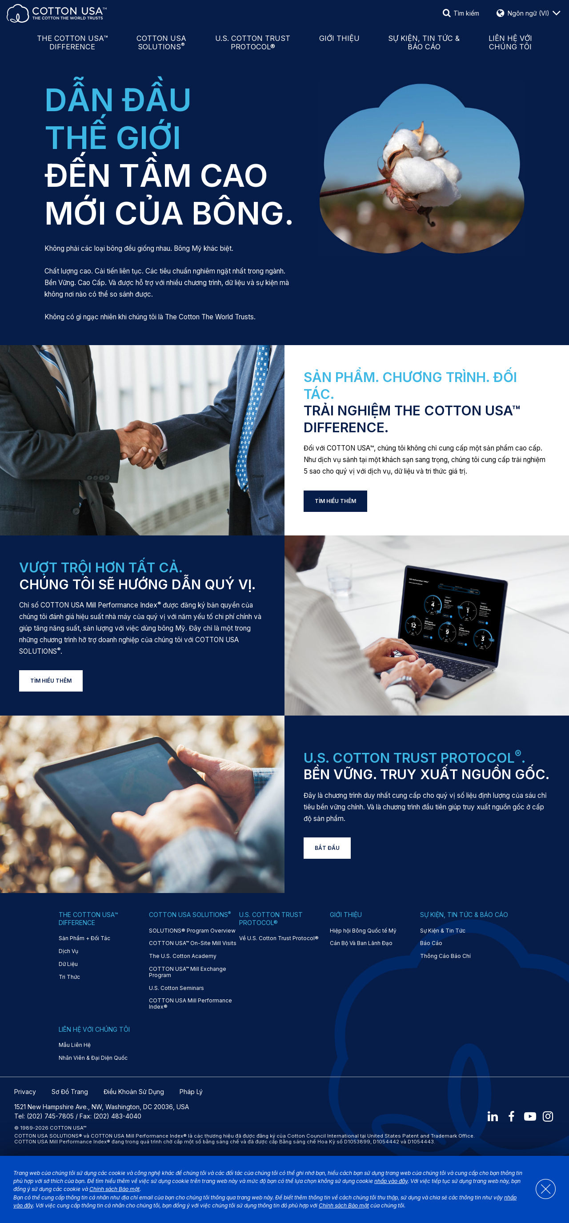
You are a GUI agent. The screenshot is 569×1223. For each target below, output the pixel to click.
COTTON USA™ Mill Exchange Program (187, 972)
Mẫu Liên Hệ (75, 1045)
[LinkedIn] (491, 1116)
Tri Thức (69, 977)
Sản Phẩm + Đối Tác (84, 938)
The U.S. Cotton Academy (182, 956)
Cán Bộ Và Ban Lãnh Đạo (361, 943)
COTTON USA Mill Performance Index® (190, 1004)
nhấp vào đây (391, 1181)
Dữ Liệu (68, 964)
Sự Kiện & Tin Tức (442, 931)
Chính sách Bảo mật (114, 1189)
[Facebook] (510, 1116)
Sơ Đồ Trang (70, 1091)
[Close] (541, 1189)
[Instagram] (548, 1116)
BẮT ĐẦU (327, 848)
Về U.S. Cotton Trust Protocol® (279, 938)
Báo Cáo (431, 943)
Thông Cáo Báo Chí (445, 956)
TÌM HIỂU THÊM (335, 501)
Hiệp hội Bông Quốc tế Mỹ (363, 931)
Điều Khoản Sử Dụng (134, 1091)
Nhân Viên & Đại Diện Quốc (93, 1058)
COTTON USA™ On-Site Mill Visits (192, 943)
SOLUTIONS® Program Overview (192, 931)
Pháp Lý (191, 1091)
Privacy (25, 1091)
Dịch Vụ (68, 951)
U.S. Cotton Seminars (176, 988)
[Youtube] (529, 1116)
